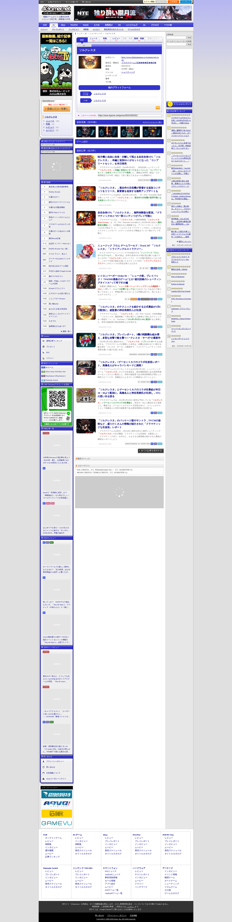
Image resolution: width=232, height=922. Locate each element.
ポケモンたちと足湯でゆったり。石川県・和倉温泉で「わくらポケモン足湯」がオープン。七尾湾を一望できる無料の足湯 (181, 146)
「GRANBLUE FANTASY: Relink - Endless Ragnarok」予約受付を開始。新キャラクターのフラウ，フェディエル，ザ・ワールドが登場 (181, 196)
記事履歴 (173, 2)
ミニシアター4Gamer (57, 299)
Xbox (63, 25)
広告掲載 (133, 915)
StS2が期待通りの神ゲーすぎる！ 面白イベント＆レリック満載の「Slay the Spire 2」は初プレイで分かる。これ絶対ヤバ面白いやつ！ (56, 640)
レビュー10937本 (49, 19)
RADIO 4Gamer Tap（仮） (59, 249)
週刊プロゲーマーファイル (59, 202)
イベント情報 (170, 874)
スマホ (97, 25)
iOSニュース (110, 871)
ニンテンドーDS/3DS (82, 868)
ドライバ (49, 358)
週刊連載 (49, 850)
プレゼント (50, 346)
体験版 (86, 29)
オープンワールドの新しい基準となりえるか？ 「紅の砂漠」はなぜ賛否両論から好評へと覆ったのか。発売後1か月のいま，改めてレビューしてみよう (56, 569)
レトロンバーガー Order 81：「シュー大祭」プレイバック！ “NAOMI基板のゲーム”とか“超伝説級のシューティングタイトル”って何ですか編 (129, 279)
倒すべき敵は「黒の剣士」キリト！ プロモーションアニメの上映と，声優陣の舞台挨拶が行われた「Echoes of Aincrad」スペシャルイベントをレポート (181, 209)
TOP (45, 25)
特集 (48, 124)
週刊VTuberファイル (57, 212)
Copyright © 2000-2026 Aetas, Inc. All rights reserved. (116, 919)
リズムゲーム (170, 887)
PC (54, 25)
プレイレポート (58, 29)
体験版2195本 (64, 19)
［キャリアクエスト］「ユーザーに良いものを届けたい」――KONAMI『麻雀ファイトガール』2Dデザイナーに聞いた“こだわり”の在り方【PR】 (56, 714)
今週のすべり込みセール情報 (59, 232)
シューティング (128, 72)
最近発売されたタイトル (114, 29)
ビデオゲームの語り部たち (59, 293)
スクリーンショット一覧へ (152, 122)
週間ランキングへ (185, 241)
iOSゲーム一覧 (112, 890)
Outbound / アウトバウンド (180, 310)
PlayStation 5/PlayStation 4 (55, 376)
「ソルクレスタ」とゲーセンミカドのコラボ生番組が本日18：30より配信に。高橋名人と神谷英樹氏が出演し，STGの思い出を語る (129, 393)
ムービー (96, 29)
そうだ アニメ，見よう (58, 254)
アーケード (167, 868)
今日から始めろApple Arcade (60, 271)
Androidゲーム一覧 (113, 893)
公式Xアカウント (55, 2)
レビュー (44, 29)
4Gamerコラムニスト (57, 288)
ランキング (186, 2)
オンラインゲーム (53, 838)
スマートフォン (110, 868)
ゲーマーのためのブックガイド (59, 260)
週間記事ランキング (54, 341)
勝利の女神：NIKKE (179, 269)
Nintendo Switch (52, 380)
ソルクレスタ (99, 93)
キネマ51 (52, 321)
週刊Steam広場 (54, 238)
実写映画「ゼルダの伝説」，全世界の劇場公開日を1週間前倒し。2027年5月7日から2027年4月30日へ (181, 221)
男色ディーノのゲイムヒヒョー (59, 218)
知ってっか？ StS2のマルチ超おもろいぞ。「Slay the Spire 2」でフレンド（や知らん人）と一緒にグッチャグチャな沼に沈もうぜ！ (56, 605)
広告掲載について (53, 773)
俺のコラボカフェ (56, 276)
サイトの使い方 (72, 2)
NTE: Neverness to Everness (181, 300)
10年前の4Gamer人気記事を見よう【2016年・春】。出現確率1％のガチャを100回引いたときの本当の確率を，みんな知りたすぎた (56, 460)
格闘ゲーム (169, 877)
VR (119, 25)
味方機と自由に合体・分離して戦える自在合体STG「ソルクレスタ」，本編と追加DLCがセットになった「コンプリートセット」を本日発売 (129, 160)
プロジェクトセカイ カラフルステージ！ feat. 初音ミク (180, 259)
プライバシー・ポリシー (117, 915)
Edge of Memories (177, 276)
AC (144, 25)
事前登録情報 (111, 877)
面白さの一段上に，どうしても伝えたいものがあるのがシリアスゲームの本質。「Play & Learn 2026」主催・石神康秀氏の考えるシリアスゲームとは (56, 679)
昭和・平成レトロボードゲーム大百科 (59, 282)
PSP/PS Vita (168, 835)
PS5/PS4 (74, 25)
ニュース (50, 121)
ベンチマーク (141, 887)
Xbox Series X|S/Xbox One (56, 372)
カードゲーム (170, 880)
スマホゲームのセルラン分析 (59, 225)
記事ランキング (52, 856)
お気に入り (161, 2)
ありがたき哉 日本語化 (58, 309)
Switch (85, 25)
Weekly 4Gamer (54, 192)
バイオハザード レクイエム (180, 340)
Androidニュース (112, 874)
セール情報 (110, 880)
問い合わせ (86, 2)
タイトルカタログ (83, 853)
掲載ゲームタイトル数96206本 (56, 17)
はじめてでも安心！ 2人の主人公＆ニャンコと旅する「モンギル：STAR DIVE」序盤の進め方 (56, 530)
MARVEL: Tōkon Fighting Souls (181, 320)
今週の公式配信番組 (57, 207)
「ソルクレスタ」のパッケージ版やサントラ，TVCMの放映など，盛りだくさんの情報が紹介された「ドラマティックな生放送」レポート (129, 424)
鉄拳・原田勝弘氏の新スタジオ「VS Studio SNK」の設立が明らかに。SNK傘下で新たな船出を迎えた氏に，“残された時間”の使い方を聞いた (56, 749)
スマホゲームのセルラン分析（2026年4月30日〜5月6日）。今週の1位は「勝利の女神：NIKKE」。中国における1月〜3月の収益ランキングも (181, 120)
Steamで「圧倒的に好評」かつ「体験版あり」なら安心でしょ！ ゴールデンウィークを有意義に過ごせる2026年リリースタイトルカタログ (56, 495)
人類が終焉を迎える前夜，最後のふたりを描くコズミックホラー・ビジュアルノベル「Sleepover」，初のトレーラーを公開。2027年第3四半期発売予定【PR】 (181, 184)
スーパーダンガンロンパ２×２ (181, 330)
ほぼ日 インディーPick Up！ (60, 243)
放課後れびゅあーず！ (58, 326)
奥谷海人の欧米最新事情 (58, 187)
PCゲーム (49, 367)
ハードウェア (132, 25)
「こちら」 (130, 907)
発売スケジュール (83, 850)
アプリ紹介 (110, 884)
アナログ (155, 25)
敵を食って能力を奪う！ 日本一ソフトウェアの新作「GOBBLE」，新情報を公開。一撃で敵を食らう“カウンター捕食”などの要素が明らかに (181, 234)
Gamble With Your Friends (180, 291)
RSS (42, 2)
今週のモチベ (54, 197)
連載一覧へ (67, 331)
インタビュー (73, 29)
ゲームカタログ (134, 29)
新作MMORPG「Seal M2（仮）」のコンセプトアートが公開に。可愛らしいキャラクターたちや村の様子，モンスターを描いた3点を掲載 (181, 171)
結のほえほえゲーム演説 (58, 266)
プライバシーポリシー (55, 761)
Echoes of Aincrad (177, 284)
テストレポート (142, 874)
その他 (167, 890)
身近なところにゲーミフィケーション (59, 315)
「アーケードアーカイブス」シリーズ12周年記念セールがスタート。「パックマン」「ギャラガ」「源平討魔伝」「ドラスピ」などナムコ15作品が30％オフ (181, 158)
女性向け (109, 25)
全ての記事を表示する (151, 450)
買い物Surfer (54, 304)
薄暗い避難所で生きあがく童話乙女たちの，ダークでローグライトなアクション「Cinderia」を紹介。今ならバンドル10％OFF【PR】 (181, 133)
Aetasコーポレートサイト (56, 778)
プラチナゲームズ (129, 63)
